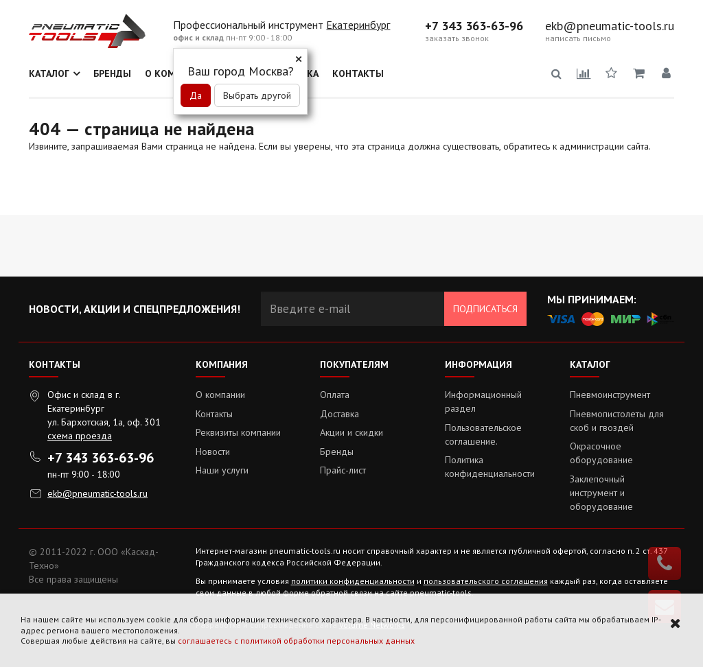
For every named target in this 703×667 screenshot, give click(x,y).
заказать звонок (457, 38)
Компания (222, 364)
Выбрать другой (257, 95)
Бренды (112, 73)
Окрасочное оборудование (601, 453)
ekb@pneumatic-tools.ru (609, 26)
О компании (220, 394)
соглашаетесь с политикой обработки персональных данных (296, 640)
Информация (478, 364)
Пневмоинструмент (610, 394)
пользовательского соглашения (486, 581)
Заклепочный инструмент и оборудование (601, 493)
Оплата (334, 394)
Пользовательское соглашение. (483, 434)
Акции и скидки (351, 432)
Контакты (358, 73)
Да (195, 95)
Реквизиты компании (238, 432)
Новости (213, 451)
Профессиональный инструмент (249, 25)
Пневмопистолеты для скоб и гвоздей (617, 421)
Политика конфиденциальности (490, 467)
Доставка (339, 414)
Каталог (49, 73)
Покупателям (354, 364)
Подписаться (485, 309)
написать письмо (578, 38)
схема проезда (79, 436)
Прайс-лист (343, 470)
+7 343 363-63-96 (474, 26)
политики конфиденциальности (353, 581)
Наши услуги (222, 470)
